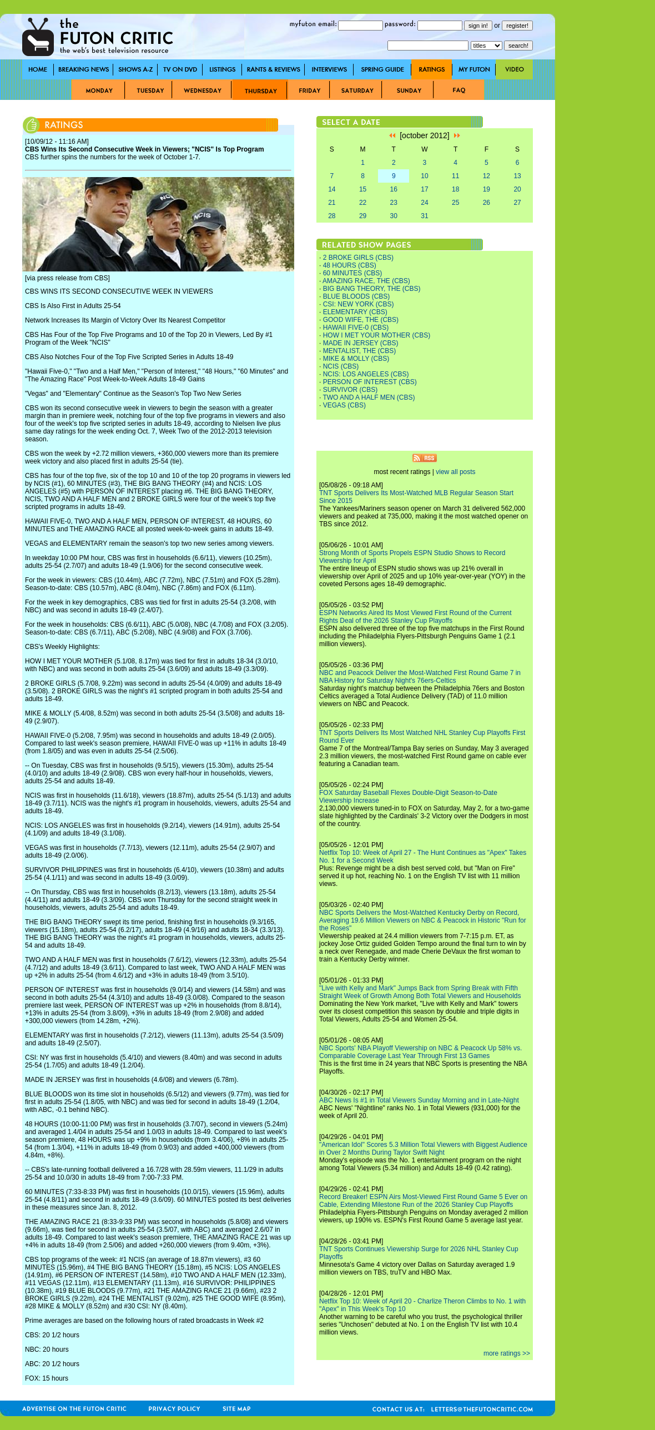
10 (424, 176)
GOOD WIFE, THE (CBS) (361, 320)
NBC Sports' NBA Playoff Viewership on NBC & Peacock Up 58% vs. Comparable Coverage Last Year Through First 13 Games (420, 1052)
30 (393, 216)
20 (517, 189)
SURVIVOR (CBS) (350, 390)
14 (331, 189)
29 (362, 216)
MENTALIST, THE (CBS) (359, 351)
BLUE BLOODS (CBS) (356, 296)
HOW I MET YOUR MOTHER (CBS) (377, 335)
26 (486, 203)
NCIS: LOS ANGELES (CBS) (366, 374)
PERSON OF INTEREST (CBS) (370, 382)
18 (455, 189)
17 (424, 189)
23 (393, 203)
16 (393, 189)
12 (486, 176)
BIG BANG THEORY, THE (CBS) (372, 289)
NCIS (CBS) (341, 366)
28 (331, 216)
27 (517, 203)
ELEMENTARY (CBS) (355, 312)
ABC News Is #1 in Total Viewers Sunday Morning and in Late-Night (419, 1100)
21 (331, 203)
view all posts (455, 472)
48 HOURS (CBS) (349, 265)
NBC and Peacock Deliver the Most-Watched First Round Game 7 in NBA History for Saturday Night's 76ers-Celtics (420, 676)
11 (455, 176)
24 (424, 203)
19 (486, 189)
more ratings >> (506, 1353)
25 (455, 203)
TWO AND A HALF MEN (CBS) (369, 397)
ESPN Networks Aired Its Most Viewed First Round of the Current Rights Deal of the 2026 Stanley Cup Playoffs (415, 617)
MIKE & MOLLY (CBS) (356, 358)
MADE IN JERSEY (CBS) (361, 343)
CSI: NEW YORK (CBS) (358, 304)
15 (362, 189)
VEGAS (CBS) (344, 405)
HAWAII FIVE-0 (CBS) (356, 327)
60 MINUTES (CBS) (352, 273)
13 (517, 176)
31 (424, 216)
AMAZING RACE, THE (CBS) (366, 281)
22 (362, 203)
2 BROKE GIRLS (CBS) (358, 257)
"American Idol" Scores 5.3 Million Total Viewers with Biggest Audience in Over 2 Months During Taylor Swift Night (423, 1148)
